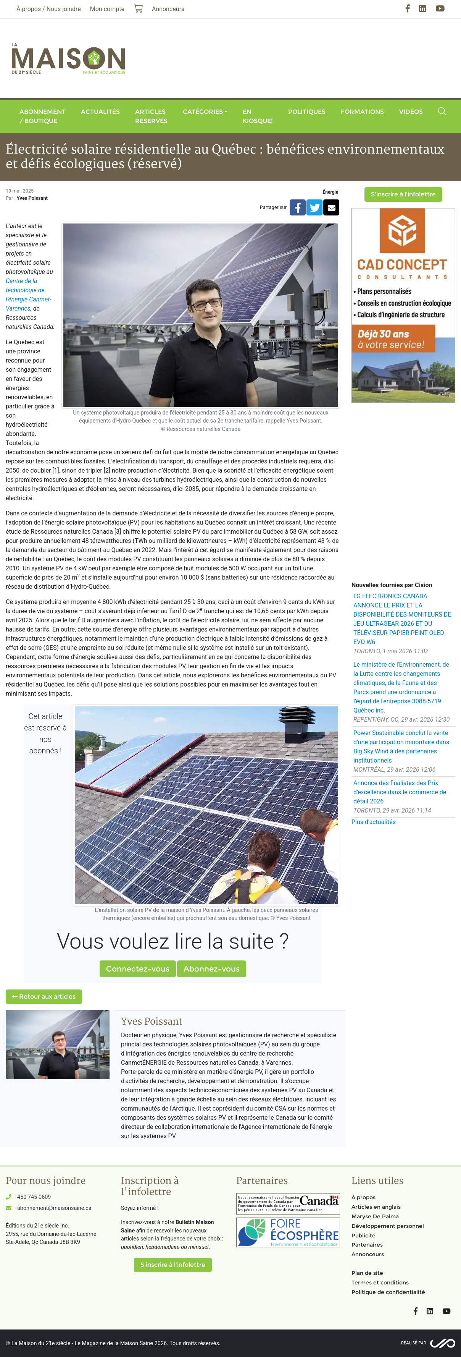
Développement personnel (387, 1226)
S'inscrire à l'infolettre (403, 194)
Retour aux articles (44, 996)
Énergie (330, 192)
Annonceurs (367, 1254)
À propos (363, 1197)
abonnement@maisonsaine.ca (54, 1208)
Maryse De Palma (375, 1216)
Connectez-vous (137, 968)
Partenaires (367, 1244)
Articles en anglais (376, 1206)
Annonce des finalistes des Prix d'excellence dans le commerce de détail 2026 (399, 792)
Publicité (363, 1235)
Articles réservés (151, 116)
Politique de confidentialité (388, 1292)
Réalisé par (413, 1343)
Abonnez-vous (212, 968)
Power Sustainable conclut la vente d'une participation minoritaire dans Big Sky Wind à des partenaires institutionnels (401, 746)
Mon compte (107, 9)
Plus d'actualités (373, 822)
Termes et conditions (380, 1282)
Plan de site (367, 1273)
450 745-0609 (34, 1197)
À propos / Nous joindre (48, 9)
